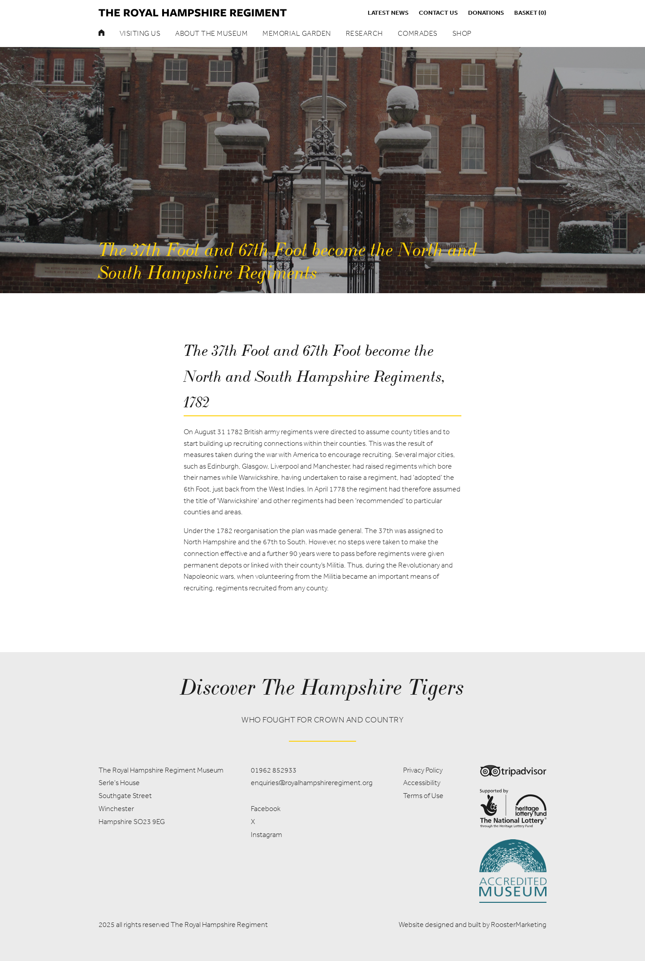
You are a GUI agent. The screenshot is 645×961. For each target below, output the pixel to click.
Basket (530, 13)
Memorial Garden (296, 33)
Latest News (388, 13)
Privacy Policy (423, 770)
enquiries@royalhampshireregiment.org (312, 782)
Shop (462, 33)
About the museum (211, 33)
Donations (486, 13)
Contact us (438, 13)
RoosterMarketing (518, 924)
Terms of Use (423, 795)
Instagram (266, 834)
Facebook (265, 808)
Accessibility (421, 782)
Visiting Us (140, 33)
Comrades (418, 33)
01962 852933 (274, 770)
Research (364, 33)
